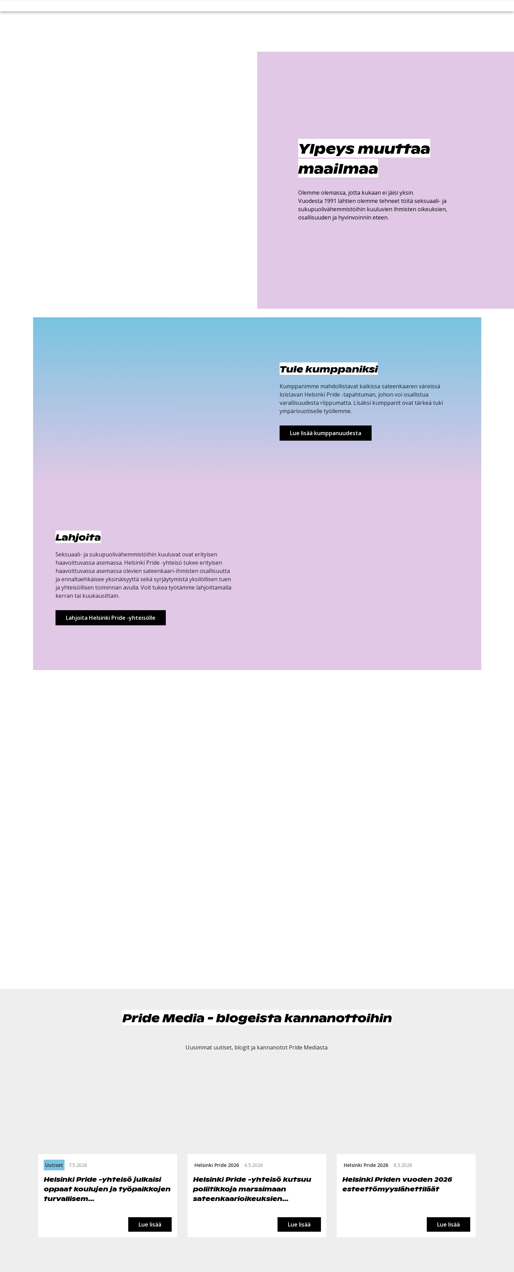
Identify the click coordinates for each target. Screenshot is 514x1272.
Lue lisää (150, 1224)
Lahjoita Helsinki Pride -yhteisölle (110, 618)
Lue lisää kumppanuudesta (325, 433)
